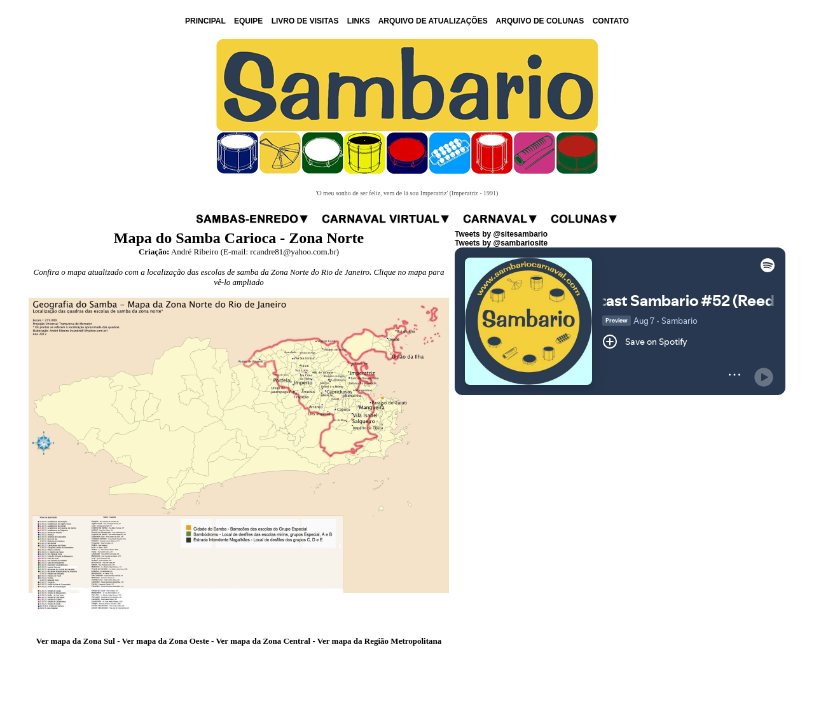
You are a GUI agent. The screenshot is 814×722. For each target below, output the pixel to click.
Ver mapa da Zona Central (263, 641)
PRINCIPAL (205, 21)
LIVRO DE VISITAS (305, 21)
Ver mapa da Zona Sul (75, 641)
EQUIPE (248, 21)
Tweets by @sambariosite (501, 243)
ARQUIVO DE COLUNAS (540, 21)
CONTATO (611, 21)
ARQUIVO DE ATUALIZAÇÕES (433, 21)
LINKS (358, 21)
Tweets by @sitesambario (501, 234)
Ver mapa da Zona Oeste (165, 641)
